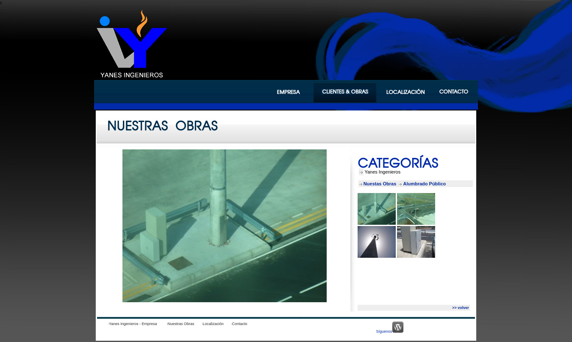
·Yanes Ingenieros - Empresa (132, 324)
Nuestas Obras (381, 183)
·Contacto (242, 324)
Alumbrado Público (425, 183)
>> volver (460, 308)
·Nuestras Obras (184, 324)
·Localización (216, 324)
